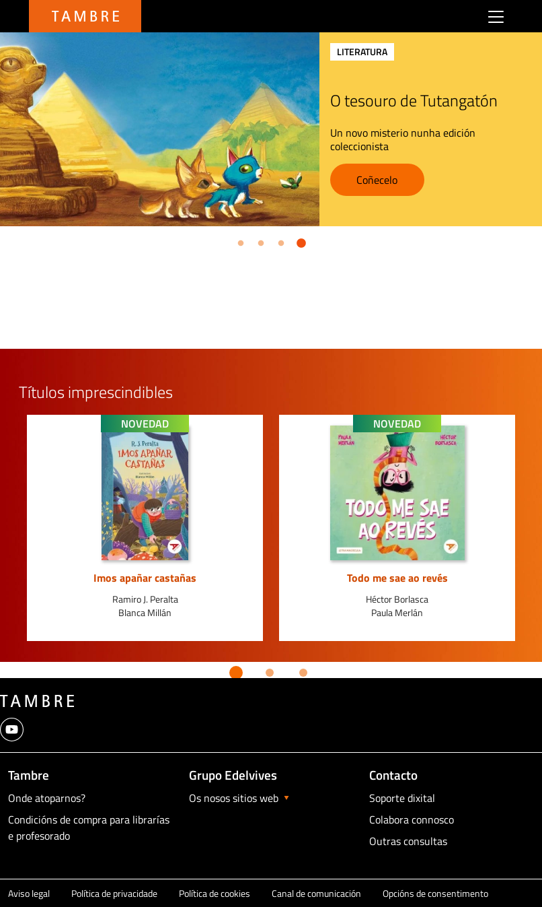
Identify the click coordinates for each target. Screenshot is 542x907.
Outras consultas (408, 841)
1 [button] (238, 241)
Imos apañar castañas (144, 578)
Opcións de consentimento (435, 893)
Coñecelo (406, 180)
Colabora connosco (411, 819)
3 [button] (278, 241)
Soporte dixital (402, 798)
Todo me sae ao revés (397, 578)
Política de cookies (214, 893)
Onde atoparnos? (46, 798)
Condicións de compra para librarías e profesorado (88, 827)
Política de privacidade (114, 893)
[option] (145, 528)
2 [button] (258, 241)
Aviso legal (29, 893)
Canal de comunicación (316, 893)
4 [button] (298, 241)
